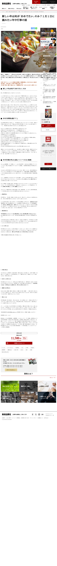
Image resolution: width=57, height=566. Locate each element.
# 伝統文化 (32, 347)
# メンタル (3, 347)
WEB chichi (18, 8)
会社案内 (3, 417)
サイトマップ (13, 417)
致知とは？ (4, 8)
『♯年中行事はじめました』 (12, 312)
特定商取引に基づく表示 (25, 417)
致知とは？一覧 (52, 377)
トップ (3, 11)
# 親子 (27, 349)
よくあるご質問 (8, 417)
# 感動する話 (9, 349)
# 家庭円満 (3, 349)
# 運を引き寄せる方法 (5, 351)
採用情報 (18, 417)
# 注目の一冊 (16, 349)
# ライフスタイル (10, 347)
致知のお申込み (11, 8)
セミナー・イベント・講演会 (43, 8)
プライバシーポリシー (33, 417)
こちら (14, 85)
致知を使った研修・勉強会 (25, 8)
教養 (2, 28)
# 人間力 (27, 347)
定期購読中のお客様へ (52, 8)
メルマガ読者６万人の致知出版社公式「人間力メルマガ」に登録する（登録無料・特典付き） (48, 151)
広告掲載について (40, 417)
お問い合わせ (46, 417)
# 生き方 (21, 349)
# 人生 (22, 347)
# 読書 (31, 349)
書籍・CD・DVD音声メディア (33, 8)
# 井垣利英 (17, 347)
